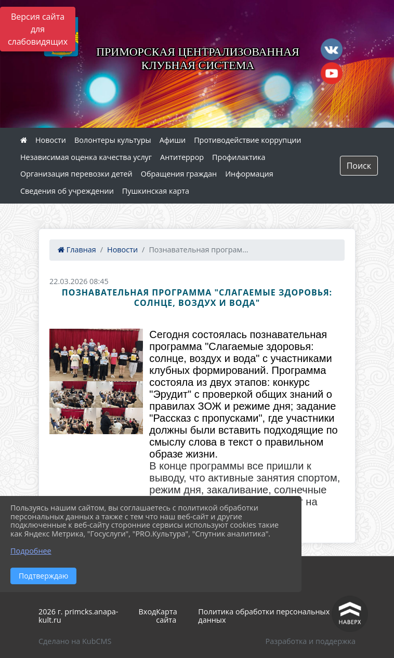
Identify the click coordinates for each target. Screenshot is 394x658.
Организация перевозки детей (76, 174)
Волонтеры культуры (112, 140)
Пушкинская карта (155, 191)
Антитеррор (182, 157)
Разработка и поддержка (311, 641)
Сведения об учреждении (67, 191)
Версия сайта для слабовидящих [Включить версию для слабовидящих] (38, 29)
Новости (50, 140)
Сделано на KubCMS (74, 641)
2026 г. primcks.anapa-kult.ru (78, 616)
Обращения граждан (179, 174)
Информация (249, 174)
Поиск (359, 165)
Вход (147, 611)
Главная (77, 249)
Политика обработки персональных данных (264, 616)
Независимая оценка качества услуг (86, 157)
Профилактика (238, 157)
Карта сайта (166, 616)
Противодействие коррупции (247, 140)
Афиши (173, 140)
